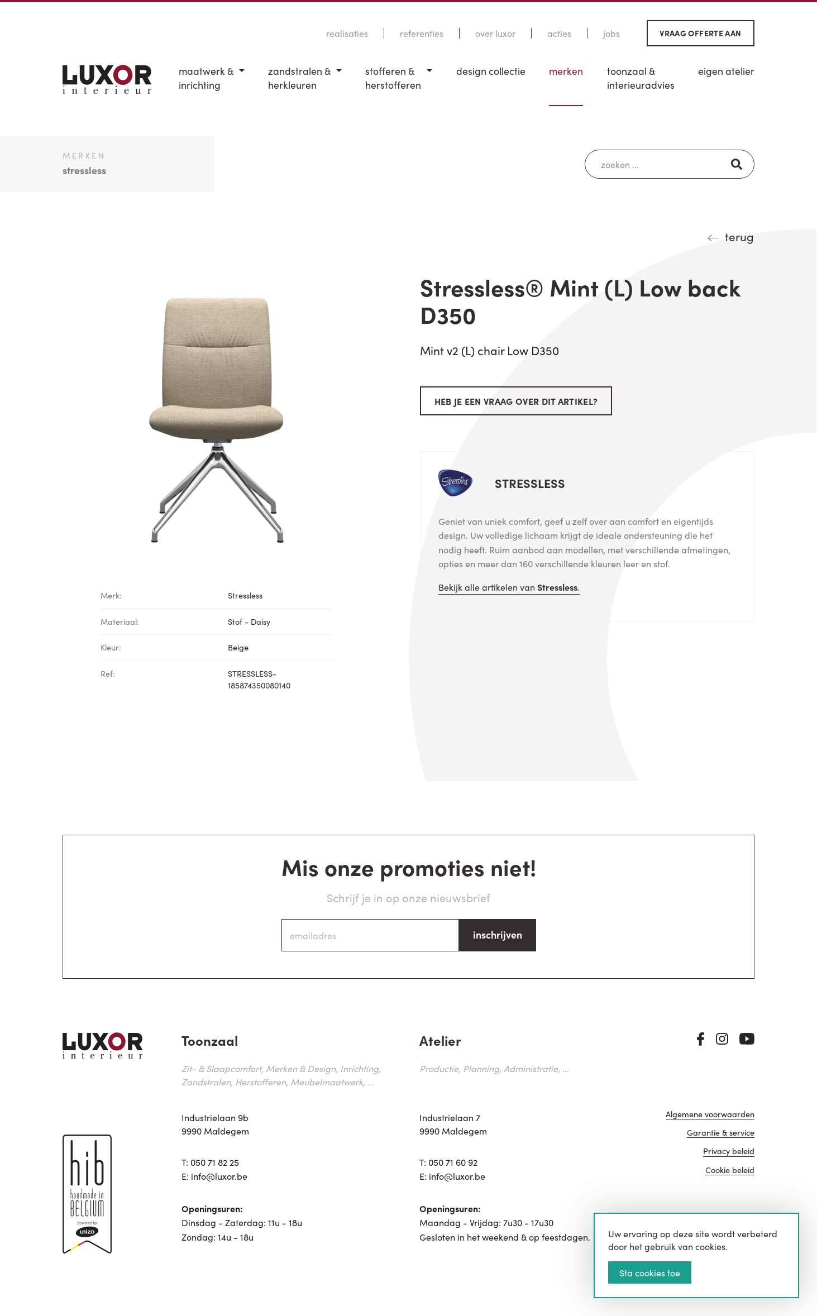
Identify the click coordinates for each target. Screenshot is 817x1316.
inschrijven (497, 934)
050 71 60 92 (452, 1162)
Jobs (611, 33)
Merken (566, 71)
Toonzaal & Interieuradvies (641, 78)
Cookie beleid (729, 1170)
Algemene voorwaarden (710, 1114)
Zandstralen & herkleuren (299, 78)
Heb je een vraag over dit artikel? (516, 401)
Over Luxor (495, 33)
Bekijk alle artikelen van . (509, 587)
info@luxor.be (219, 1176)
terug (739, 236)
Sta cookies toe (649, 1272)
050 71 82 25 (214, 1162)
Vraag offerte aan (700, 33)
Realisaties (347, 33)
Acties (559, 33)
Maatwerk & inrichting (206, 78)
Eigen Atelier (726, 71)
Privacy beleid (728, 1151)
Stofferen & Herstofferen (393, 78)
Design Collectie (490, 71)
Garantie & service (720, 1133)
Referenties (421, 33)
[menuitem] (212, 85)
